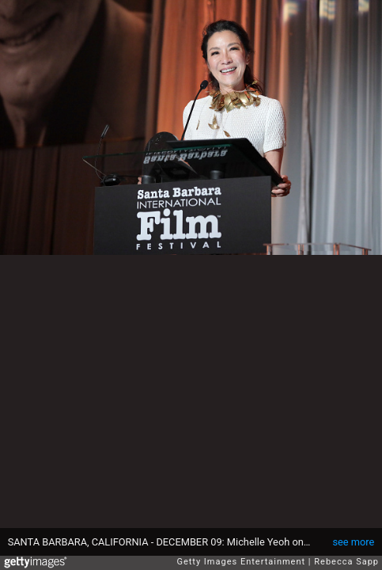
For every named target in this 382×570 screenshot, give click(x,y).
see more (353, 542)
